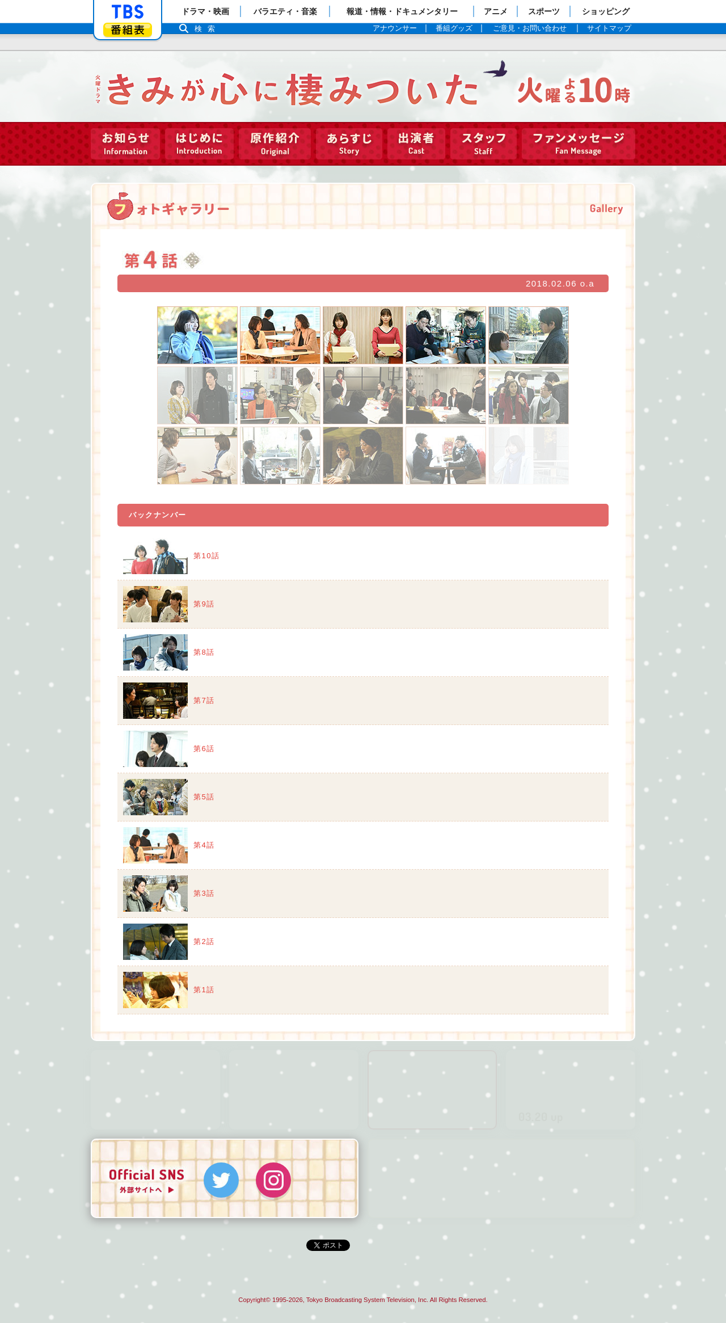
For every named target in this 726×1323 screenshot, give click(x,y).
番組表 (127, 30)
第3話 (204, 891)
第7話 (204, 698)
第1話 (204, 987)
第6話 (204, 746)
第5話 (204, 794)
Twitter (221, 1177)
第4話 (204, 843)
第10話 (206, 553)
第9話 (204, 601)
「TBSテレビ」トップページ (127, 12)
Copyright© (254, 1297)
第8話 (204, 650)
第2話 (204, 939)
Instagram (273, 1177)
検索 (208, 28)
